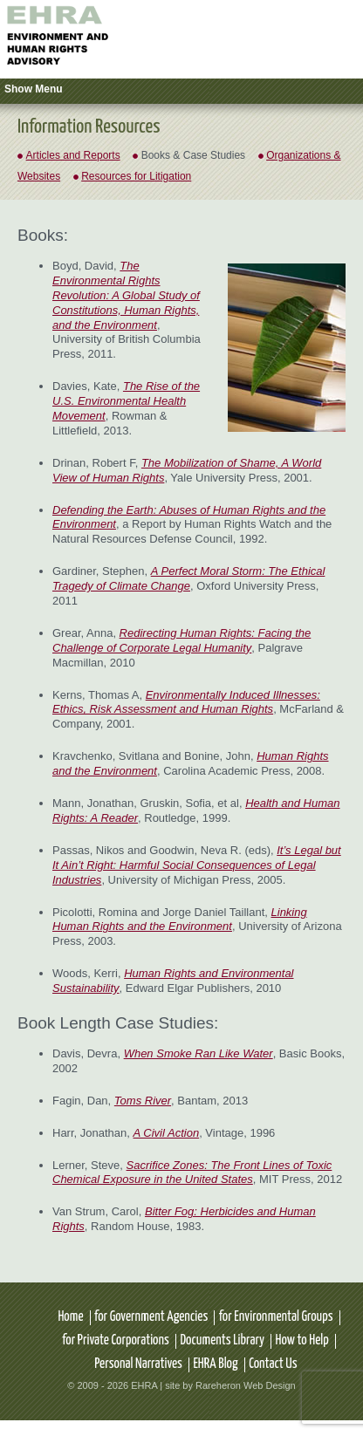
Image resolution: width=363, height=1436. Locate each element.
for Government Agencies (151, 1316)
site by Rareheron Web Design (230, 1385)
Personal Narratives (138, 1364)
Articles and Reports (73, 155)
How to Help (302, 1340)
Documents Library (222, 1340)
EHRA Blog (215, 1364)
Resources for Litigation (136, 176)
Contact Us (273, 1364)
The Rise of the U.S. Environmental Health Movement (126, 401)
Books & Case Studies (193, 155)
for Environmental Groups (276, 1316)
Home (70, 1316)
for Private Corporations (115, 1340)
